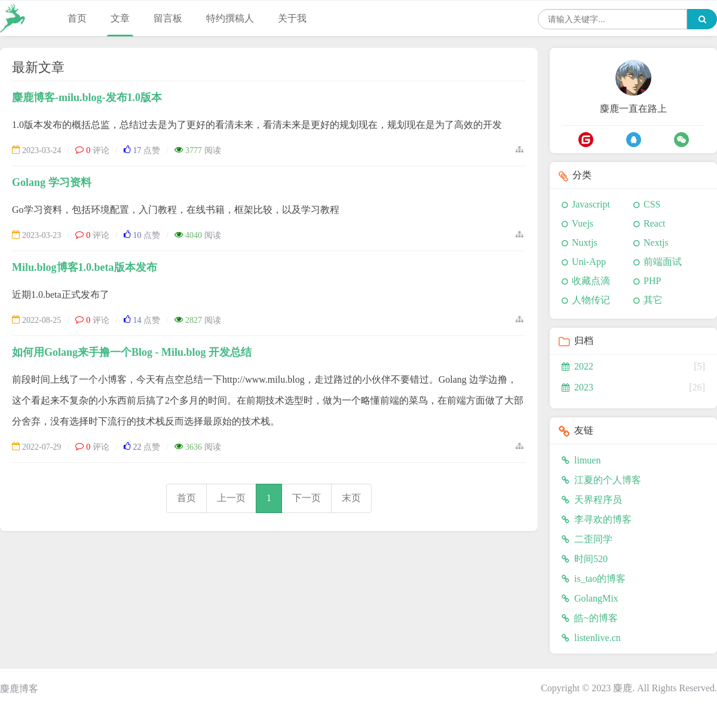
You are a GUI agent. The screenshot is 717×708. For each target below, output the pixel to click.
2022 (577, 366)
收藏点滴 (591, 281)
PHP (652, 281)
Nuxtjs (585, 242)
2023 (577, 387)
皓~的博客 (590, 618)
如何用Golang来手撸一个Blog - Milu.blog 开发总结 (132, 352)
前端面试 (663, 262)
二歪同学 (587, 539)
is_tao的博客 (594, 578)
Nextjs (656, 242)
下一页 (306, 498)
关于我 (292, 18)
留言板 (168, 18)
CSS (652, 204)
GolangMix (590, 598)
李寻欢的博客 (597, 519)
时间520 (585, 559)
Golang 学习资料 (51, 182)
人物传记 (591, 300)
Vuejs (582, 223)
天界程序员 (592, 500)
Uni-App (589, 262)
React (654, 223)
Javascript (591, 204)
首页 (77, 18)
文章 (120, 18)
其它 (653, 300)
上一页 (231, 498)
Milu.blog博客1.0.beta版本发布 (84, 267)
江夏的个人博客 (601, 480)
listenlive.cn (591, 638)
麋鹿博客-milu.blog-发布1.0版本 (87, 97)
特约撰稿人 (230, 18)
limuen (581, 460)
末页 (351, 498)
